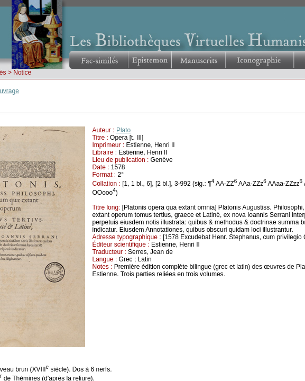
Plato (123, 130)
